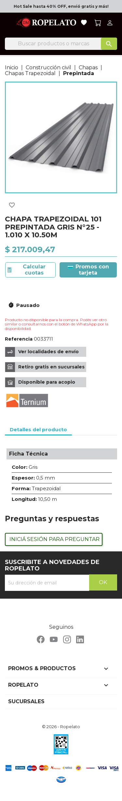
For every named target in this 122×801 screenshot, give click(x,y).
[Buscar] (61, 44)
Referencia (19, 339)
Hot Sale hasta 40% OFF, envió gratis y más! (61, 6)
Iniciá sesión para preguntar (54, 539)
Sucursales (26, 701)
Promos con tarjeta (88, 270)
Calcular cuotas (34, 270)
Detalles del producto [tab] (38, 429)
